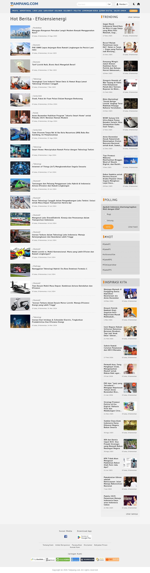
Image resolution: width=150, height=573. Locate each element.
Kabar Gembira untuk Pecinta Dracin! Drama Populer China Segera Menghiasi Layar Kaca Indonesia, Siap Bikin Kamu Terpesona (112, 178)
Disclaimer (88, 545)
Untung (109, 220)
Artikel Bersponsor (62, 545)
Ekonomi (36, 45)
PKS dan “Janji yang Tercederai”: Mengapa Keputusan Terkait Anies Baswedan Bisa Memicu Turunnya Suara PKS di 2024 (113, 387)
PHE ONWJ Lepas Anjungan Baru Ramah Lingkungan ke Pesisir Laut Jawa (63, 48)
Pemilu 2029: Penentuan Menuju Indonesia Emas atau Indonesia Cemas (112, 500)
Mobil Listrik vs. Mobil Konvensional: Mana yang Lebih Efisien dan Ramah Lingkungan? (63, 253)
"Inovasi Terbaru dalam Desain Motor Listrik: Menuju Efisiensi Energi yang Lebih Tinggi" (60, 304)
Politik (35, 113)
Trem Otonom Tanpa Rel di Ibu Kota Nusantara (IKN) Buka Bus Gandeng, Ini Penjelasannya (60, 133)
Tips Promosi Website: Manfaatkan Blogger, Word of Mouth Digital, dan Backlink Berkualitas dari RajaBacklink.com (112, 160)
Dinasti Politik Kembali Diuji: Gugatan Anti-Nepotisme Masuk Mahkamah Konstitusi (112, 312)
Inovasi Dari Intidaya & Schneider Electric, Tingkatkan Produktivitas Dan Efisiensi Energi (57, 321)
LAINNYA (133, 11)
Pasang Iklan (77, 545)
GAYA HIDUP (48, 11)
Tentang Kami (48, 545)
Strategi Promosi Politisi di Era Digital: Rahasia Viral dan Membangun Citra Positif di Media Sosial (112, 406)
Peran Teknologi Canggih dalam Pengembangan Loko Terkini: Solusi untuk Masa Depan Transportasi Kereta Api (63, 201)
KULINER (58, 11)
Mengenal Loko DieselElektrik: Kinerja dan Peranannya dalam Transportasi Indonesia (60, 219)
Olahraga (37, 266)
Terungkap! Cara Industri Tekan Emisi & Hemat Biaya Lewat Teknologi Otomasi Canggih (59, 82)
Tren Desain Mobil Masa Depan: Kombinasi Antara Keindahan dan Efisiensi (62, 287)
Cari (109, 4)
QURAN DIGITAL (106, 11)
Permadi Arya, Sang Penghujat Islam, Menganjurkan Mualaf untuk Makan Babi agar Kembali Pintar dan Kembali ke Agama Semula (113, 368)
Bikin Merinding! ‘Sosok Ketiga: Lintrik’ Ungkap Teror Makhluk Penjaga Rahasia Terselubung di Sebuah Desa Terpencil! (113, 103)
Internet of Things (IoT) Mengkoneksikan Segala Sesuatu (59, 166)
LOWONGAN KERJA (90, 11)
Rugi (108, 214)
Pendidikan (37, 28)
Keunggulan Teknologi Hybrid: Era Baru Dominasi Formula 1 (59, 269)
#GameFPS (107, 270)
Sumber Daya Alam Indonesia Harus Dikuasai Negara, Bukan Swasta (112, 424)
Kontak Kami (75, 547)
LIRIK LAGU (37, 11)
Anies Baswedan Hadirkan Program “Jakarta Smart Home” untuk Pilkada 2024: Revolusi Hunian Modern (61, 116)
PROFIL (15, 11)
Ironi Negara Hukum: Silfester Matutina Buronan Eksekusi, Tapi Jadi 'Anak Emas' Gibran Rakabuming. (113, 331)
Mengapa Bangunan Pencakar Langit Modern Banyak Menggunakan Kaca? (63, 31)
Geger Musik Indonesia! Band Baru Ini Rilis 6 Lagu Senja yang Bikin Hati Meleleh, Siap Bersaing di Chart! (113, 28)
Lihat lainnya (134, 17)
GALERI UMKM (120, 11)
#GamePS (107, 249)
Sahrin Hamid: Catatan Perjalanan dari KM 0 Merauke (113, 348)
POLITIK (77, 11)
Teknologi (37, 79)
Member (121, 4)
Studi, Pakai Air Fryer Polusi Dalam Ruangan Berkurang (57, 98)
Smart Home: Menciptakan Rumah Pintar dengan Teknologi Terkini (63, 149)
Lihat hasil (133, 227)
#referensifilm (109, 254)
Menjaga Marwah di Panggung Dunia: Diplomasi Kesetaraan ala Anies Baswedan (113, 293)
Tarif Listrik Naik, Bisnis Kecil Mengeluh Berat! (53, 64)
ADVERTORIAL (25, 11)
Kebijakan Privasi (100, 545)
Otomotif (36, 181)
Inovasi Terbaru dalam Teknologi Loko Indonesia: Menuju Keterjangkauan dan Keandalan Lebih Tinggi (58, 236)
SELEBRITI (67, 11)
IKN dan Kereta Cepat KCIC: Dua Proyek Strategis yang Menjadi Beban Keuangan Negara (113, 444)
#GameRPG (107, 259)
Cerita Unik (37, 96)
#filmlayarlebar (109, 265)
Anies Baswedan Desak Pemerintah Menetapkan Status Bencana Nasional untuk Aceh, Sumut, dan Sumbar (112, 141)
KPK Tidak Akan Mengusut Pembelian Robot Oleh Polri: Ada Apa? (112, 462)
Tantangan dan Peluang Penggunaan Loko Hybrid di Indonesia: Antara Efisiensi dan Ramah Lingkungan (61, 184)
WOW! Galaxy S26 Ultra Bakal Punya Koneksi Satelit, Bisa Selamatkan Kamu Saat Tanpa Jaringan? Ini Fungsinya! (112, 122)
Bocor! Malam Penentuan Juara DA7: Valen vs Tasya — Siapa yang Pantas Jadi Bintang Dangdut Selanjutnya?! (112, 47)
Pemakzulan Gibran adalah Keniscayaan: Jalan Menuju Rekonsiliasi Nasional (113, 481)
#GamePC (107, 244)
